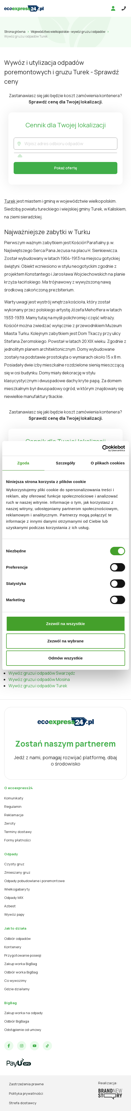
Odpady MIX (13, 897)
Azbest (10, 906)
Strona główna (14, 31)
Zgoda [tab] (23, 463)
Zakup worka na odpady (23, 1012)
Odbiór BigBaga (16, 1021)
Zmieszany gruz (17, 872)
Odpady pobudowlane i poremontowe (34, 880)
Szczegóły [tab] (65, 463)
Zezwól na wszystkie (65, 623)
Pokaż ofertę (65, 167)
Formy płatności (17, 840)
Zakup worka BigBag (20, 963)
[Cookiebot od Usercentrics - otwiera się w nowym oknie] (102, 448)
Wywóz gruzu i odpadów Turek (37, 686)
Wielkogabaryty (17, 889)
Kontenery (12, 947)
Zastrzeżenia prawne (26, 1084)
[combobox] (70, 143)
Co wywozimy (15, 980)
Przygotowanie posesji (22, 955)
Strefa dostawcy (22, 1102)
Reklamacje (13, 815)
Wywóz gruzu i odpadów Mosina (39, 679)
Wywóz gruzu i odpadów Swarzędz (41, 673)
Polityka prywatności (26, 1093)
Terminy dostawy (18, 831)
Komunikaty (13, 798)
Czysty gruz (14, 864)
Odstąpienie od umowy (22, 1029)
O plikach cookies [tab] (108, 463)
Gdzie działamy (17, 989)
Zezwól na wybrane (65, 641)
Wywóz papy (14, 914)
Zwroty (9, 823)
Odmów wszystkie (65, 658)
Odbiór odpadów (17, 938)
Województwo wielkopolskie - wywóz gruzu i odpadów (68, 31)
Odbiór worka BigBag (21, 972)
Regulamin (13, 806)
